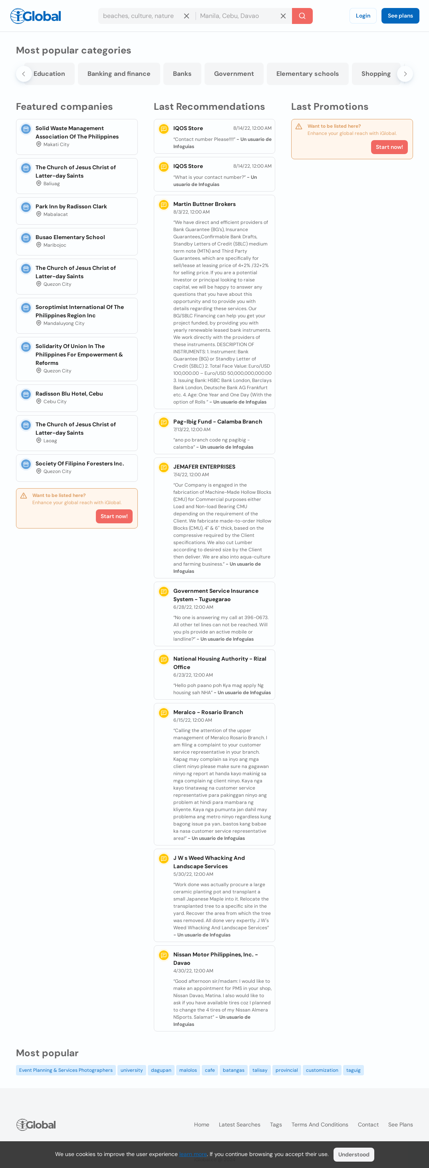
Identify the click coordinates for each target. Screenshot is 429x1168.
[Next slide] (405, 74)
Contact (368, 1124)
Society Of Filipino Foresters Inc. (80, 463)
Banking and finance (119, 73)
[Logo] (36, 16)
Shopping (376, 73)
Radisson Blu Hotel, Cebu (69, 393)
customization (322, 1070)
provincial (287, 1070)
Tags (276, 1124)
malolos (188, 1070)
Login (363, 15)
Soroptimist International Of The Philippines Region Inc (80, 311)
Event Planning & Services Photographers (66, 1070)
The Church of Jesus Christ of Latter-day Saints (76, 171)
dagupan (161, 1070)
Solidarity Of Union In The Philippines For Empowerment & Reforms (79, 354)
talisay (260, 1070)
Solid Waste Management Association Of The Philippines (77, 132)
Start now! (114, 516)
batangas (233, 1070)
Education (49, 73)
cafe (210, 1070)
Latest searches (239, 1124)
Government (234, 73)
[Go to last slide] (24, 74)
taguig (353, 1070)
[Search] (302, 16)
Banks (182, 73)
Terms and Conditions (320, 1124)
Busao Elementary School (70, 237)
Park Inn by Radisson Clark (71, 206)
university (132, 1070)
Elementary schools (307, 73)
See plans (400, 15)
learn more (193, 1154)
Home (201, 1124)
